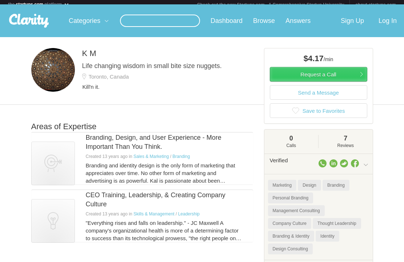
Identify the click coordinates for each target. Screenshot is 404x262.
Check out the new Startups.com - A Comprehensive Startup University (270, 4)
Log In (388, 25)
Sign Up (352, 25)
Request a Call (318, 79)
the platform (38, 4)
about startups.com (375, 4)
